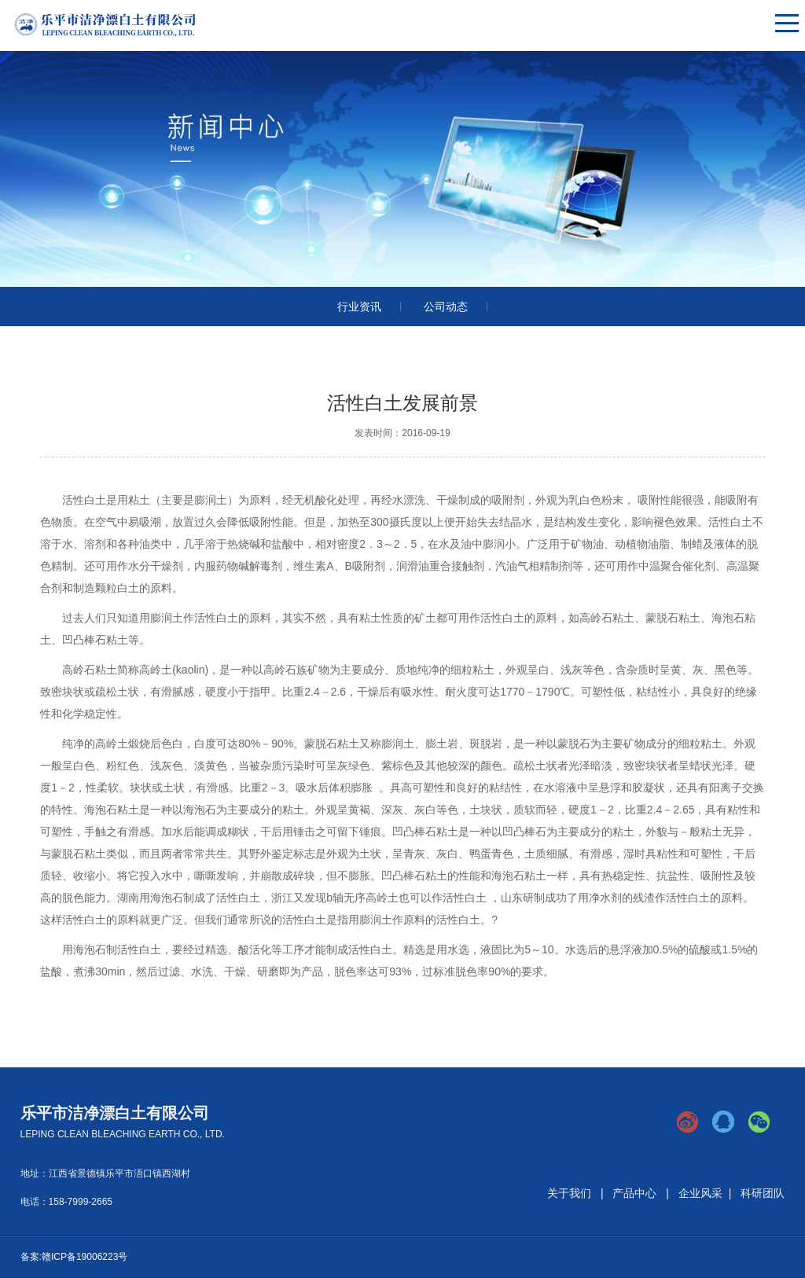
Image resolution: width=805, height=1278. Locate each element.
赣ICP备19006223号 (84, 1256)
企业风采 (700, 1193)
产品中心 (634, 1193)
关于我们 (569, 1193)
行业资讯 (359, 306)
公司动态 (446, 306)
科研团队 (763, 1193)
